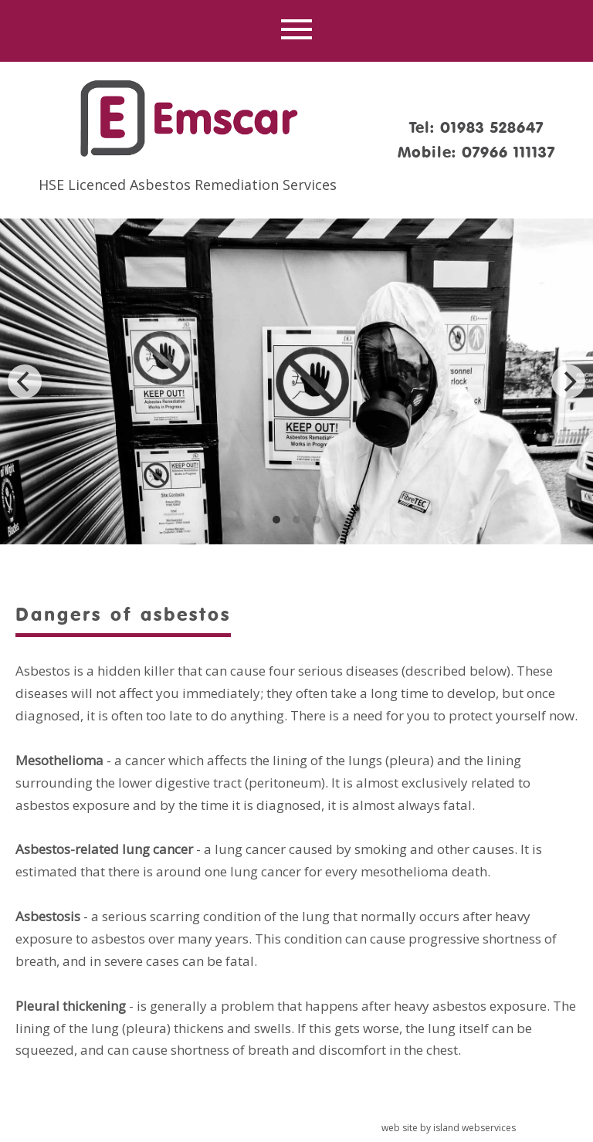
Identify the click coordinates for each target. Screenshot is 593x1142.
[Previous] (25, 381)
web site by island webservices (448, 1127)
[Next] (568, 381)
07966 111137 (508, 151)
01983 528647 (492, 127)
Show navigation (296, 31)
